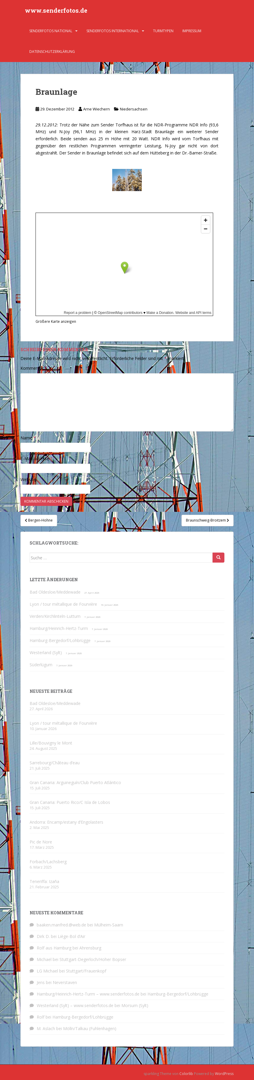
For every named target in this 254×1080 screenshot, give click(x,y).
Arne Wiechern (96, 109)
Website (28, 479)
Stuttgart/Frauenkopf (86, 971)
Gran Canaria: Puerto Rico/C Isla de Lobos (70, 802)
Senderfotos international (112, 30)
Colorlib (186, 1073)
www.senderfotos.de (56, 10)
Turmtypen (163, 30)
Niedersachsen (133, 109)
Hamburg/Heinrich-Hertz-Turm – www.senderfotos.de (88, 994)
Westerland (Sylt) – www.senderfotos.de (75, 1005)
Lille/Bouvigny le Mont (51, 743)
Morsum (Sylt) (134, 1005)
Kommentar (33, 368)
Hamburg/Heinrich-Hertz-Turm (59, 628)
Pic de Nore (41, 842)
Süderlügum (41, 664)
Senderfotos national (50, 30)
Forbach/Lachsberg (48, 861)
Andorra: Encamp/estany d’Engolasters (66, 822)
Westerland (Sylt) (46, 652)
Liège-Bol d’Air (71, 936)
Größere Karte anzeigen (56, 321)
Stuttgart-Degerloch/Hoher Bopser (93, 959)
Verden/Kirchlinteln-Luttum (55, 616)
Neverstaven (65, 982)
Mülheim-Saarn (108, 925)
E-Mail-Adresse (36, 458)
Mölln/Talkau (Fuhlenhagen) (89, 1028)
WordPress (224, 1073)
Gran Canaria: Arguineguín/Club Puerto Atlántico (75, 782)
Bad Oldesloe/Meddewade (55, 592)
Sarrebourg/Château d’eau (55, 762)
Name (28, 438)
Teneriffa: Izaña (44, 881)
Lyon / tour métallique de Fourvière (63, 604)
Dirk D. (43, 936)
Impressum (191, 30)
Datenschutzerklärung (52, 51)
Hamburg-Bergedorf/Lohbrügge (60, 640)
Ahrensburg (90, 948)
